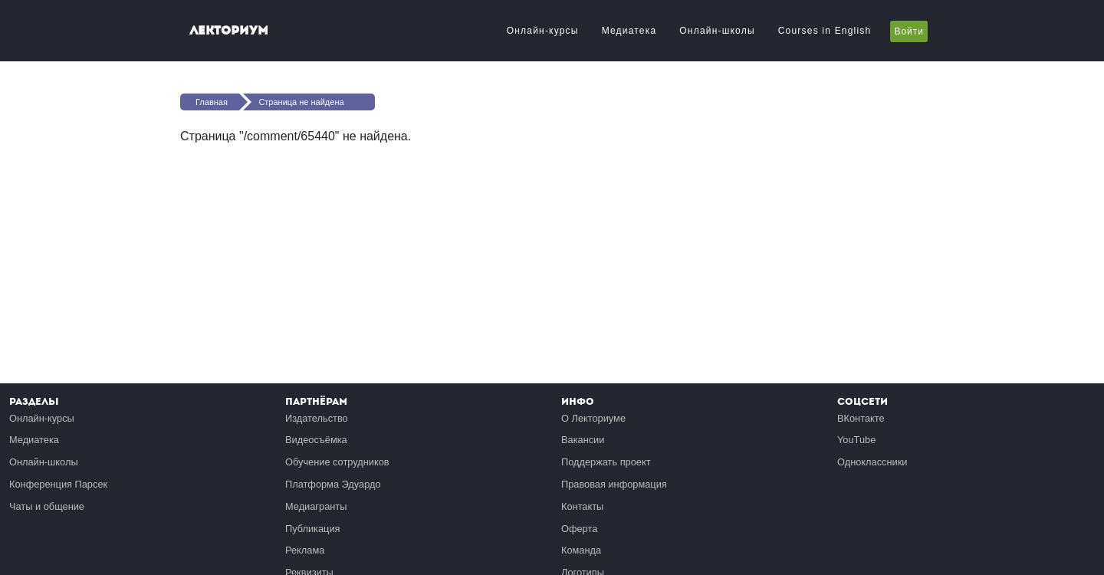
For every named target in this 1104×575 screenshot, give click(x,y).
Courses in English (825, 30)
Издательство (316, 418)
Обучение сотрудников (337, 462)
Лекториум (228, 30)
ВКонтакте (861, 418)
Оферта (579, 528)
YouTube (856, 439)
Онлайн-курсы (543, 30)
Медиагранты (316, 506)
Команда (581, 550)
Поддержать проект (606, 462)
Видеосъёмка (316, 439)
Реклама (304, 550)
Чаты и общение (46, 506)
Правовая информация (614, 484)
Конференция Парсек (58, 484)
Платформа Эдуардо (333, 484)
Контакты (582, 506)
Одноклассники (872, 462)
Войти (909, 31)
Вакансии (582, 439)
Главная (212, 102)
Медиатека (629, 30)
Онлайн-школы (716, 30)
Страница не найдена (300, 102)
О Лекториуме (593, 418)
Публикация (312, 528)
